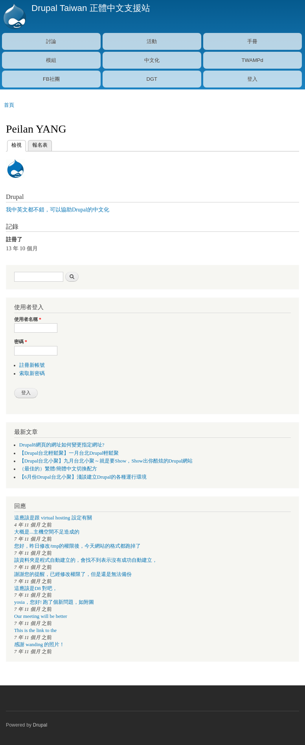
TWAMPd (252, 60)
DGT (152, 79)
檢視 (16, 144)
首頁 (9, 105)
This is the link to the (35, 630)
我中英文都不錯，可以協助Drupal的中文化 (57, 210)
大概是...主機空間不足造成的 (46, 532)
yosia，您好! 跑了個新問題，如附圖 (54, 602)
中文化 (152, 60)
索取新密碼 (32, 373)
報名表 (40, 145)
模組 (51, 60)
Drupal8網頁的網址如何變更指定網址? (62, 445)
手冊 (252, 41)
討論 (51, 41)
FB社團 (51, 79)
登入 (252, 79)
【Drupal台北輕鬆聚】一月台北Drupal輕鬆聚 (69, 453)
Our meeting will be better (40, 616)
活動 (152, 41)
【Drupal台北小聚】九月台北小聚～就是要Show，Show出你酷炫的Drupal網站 (106, 461)
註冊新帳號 (32, 365)
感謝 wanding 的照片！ (39, 644)
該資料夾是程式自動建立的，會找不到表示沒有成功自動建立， (85, 560)
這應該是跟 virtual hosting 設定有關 (53, 518)
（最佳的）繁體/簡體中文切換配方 (58, 469)
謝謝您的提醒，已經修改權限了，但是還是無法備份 (73, 574)
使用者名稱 (27, 319)
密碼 (20, 341)
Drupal (40, 725)
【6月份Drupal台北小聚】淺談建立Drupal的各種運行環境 (83, 477)
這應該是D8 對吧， (35, 588)
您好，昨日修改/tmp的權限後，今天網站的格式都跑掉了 (77, 546)
